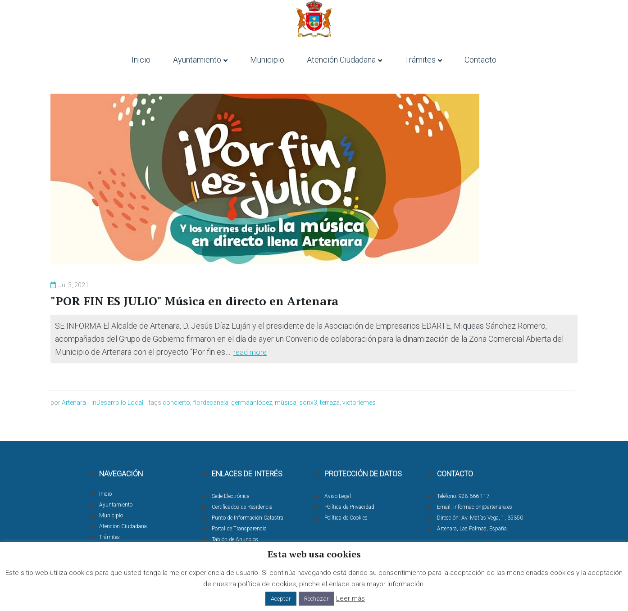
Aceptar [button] (281, 598)
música (285, 402)
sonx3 (308, 402)
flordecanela (210, 402)
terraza (330, 402)
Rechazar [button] (316, 598)
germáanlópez (251, 402)
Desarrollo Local (119, 402)
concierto (176, 402)
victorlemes (359, 402)
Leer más (350, 598)
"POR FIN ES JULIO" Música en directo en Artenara (194, 300)
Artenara (74, 402)
